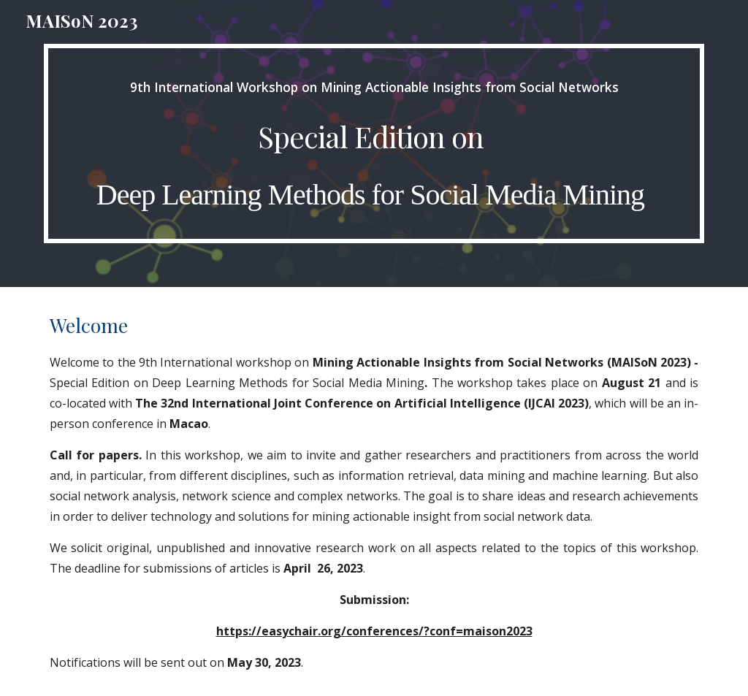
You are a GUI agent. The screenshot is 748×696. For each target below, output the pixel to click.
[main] (374, 143)
